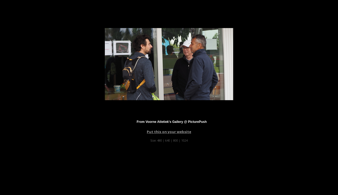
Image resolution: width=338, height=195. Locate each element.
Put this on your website (169, 131)
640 (167, 140)
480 (159, 140)
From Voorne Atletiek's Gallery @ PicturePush (172, 122)
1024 (184, 140)
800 (175, 140)
